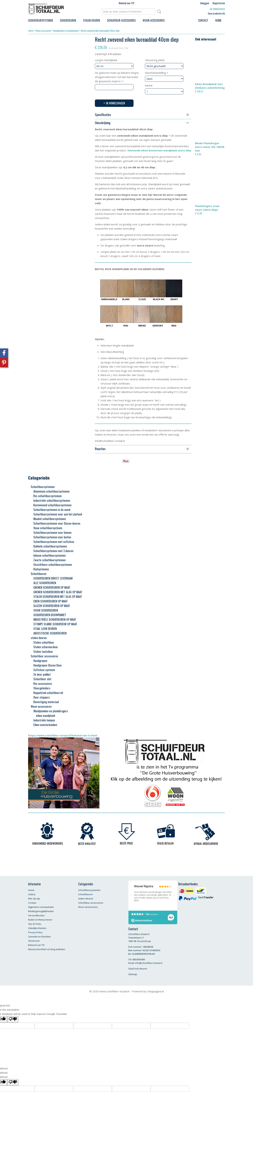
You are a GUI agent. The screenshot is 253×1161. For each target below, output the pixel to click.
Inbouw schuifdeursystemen (49, 555)
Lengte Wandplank (106, 60)
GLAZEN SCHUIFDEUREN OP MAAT (51, 605)
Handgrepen (40, 660)
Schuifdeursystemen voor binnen (52, 532)
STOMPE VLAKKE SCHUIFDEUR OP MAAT (55, 624)
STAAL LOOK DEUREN (45, 628)
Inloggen (204, 3)
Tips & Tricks (34, 923)
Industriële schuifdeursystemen (51, 500)
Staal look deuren (137, 968)
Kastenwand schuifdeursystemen (52, 505)
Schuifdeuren (68, 20)
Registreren (219, 3)
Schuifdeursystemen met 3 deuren (53, 551)
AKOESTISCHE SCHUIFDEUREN (50, 633)
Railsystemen (41, 569)
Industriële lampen (44, 720)
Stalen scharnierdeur (45, 647)
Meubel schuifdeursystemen (49, 519)
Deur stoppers (41, 697)
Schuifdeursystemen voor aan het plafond (57, 514)
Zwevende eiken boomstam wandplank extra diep (159, 150)
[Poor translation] (12, 1019)
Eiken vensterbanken (45, 724)
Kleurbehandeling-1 (156, 72)
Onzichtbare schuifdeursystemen (52, 564)
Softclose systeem (44, 670)
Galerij (31, 894)
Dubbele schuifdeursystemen (50, 546)
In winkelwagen (115, 103)
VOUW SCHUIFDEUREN (45, 610)
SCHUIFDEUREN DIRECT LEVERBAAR (53, 578)
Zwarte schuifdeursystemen (49, 560)
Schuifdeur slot (42, 679)
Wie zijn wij (34, 898)
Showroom (34, 940)
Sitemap (132, 974)
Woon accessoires (154, 20)
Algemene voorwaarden (41, 907)
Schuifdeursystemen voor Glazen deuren (56, 523)
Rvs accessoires (42, 683)
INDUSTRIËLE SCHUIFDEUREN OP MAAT (54, 619)
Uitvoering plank (154, 60)
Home (218, 20)
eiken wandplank (45, 715)
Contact (203, 20)
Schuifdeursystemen (40, 20)
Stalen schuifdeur (43, 642)
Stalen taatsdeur (43, 651)
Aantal (148, 85)
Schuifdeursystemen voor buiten (52, 537)
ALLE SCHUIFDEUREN (44, 583)
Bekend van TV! (126, 3)
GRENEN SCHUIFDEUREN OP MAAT (51, 587)
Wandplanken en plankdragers (66, 30)
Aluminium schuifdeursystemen (51, 491)
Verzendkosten (36, 915)
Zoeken (158, 11)
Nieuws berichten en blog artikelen (46, 949)
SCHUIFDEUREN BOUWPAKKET (49, 615)
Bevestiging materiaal (46, 702)
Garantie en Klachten (39, 936)
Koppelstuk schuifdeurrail (48, 692)
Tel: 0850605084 (136, 959)
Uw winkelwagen (217, 9)
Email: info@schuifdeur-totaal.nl (145, 963)
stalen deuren (91, 20)
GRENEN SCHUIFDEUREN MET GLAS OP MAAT (57, 592)
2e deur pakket (42, 674)
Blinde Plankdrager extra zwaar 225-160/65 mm (209, 147)
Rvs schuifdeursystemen (47, 496)
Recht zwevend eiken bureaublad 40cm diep (100, 30)
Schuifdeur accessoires (121, 20)
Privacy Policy (35, 932)
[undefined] (12, 1082)
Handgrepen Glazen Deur (47, 665)
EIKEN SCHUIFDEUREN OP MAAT (50, 601)
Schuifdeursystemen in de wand (51, 509)
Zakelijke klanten (37, 928)
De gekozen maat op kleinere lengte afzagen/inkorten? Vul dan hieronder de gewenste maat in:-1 (117, 77)
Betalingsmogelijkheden (41, 911)
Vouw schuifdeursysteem (47, 528)
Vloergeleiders (41, 688)
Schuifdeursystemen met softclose (53, 541)
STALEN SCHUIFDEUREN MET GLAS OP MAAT (57, 596)
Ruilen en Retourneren (40, 919)
